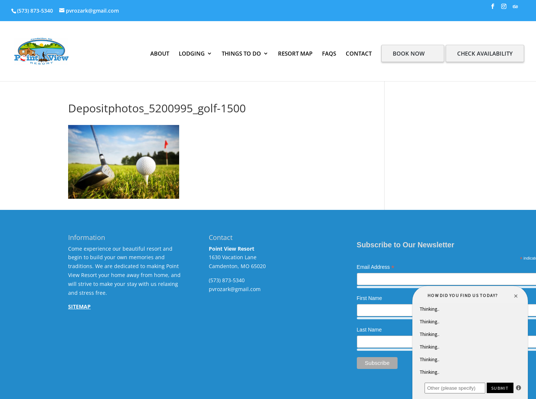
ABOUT (159, 53)
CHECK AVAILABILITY (485, 53)
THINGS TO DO (241, 53)
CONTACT (359, 53)
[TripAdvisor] (515, 8)
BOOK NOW (409, 53)
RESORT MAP (295, 53)
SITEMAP (79, 306)
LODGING (192, 53)
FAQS (329, 53)
